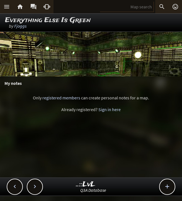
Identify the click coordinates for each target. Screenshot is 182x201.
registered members (61, 97)
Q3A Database (93, 190)
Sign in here (109, 109)
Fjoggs (20, 26)
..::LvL (85, 184)
